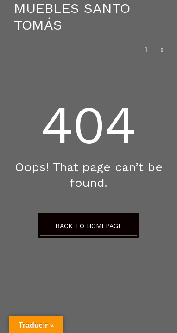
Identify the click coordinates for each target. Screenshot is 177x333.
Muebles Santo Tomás (72, 16)
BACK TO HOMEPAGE (88, 225)
